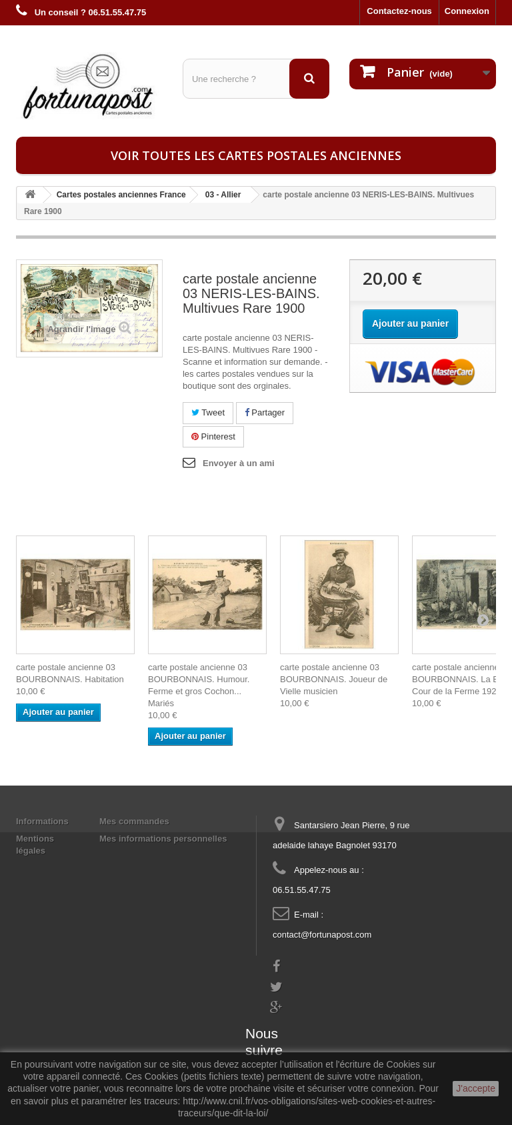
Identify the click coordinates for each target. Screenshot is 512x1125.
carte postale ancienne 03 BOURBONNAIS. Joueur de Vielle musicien (333, 679)
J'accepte (475, 1088)
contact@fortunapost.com (322, 935)
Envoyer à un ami (239, 463)
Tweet (208, 412)
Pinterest (213, 436)
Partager (265, 412)
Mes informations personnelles (163, 839)
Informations (42, 821)
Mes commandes (134, 821)
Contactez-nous (399, 11)
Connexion (467, 11)
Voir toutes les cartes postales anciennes (256, 155)
